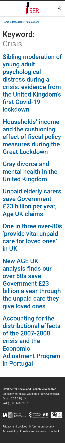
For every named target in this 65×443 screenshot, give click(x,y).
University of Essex (38, 414)
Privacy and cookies (15, 426)
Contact (54, 431)
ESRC (14, 414)
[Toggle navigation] (5, 8)
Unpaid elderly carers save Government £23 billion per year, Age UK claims (32, 203)
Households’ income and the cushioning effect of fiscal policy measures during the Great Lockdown (32, 137)
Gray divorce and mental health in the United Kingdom (30, 171)
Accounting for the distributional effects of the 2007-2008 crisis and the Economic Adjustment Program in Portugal (31, 341)
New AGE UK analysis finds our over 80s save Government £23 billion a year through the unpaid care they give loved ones (32, 283)
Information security (41, 426)
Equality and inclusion (33, 431)
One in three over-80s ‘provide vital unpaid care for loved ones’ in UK (32, 238)
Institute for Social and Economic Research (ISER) (33, 8)
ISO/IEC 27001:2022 (56, 414)
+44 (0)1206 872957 (15, 403)
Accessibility (10, 431)
